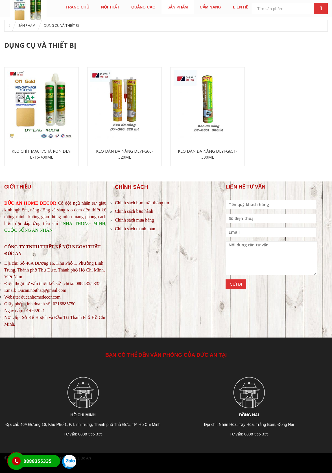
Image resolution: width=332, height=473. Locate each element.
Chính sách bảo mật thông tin (142, 202)
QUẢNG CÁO (143, 7)
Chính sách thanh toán (135, 228)
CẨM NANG (210, 7)
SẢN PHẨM (177, 7)
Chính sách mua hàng (134, 220)
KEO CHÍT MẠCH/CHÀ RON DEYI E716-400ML (41, 154)
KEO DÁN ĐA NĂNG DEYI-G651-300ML (207, 154)
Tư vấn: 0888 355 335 (83, 434)
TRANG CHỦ (77, 7)
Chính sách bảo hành (134, 211)
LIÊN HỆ (240, 7)
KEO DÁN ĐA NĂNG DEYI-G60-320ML (124, 154)
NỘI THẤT (110, 7)
